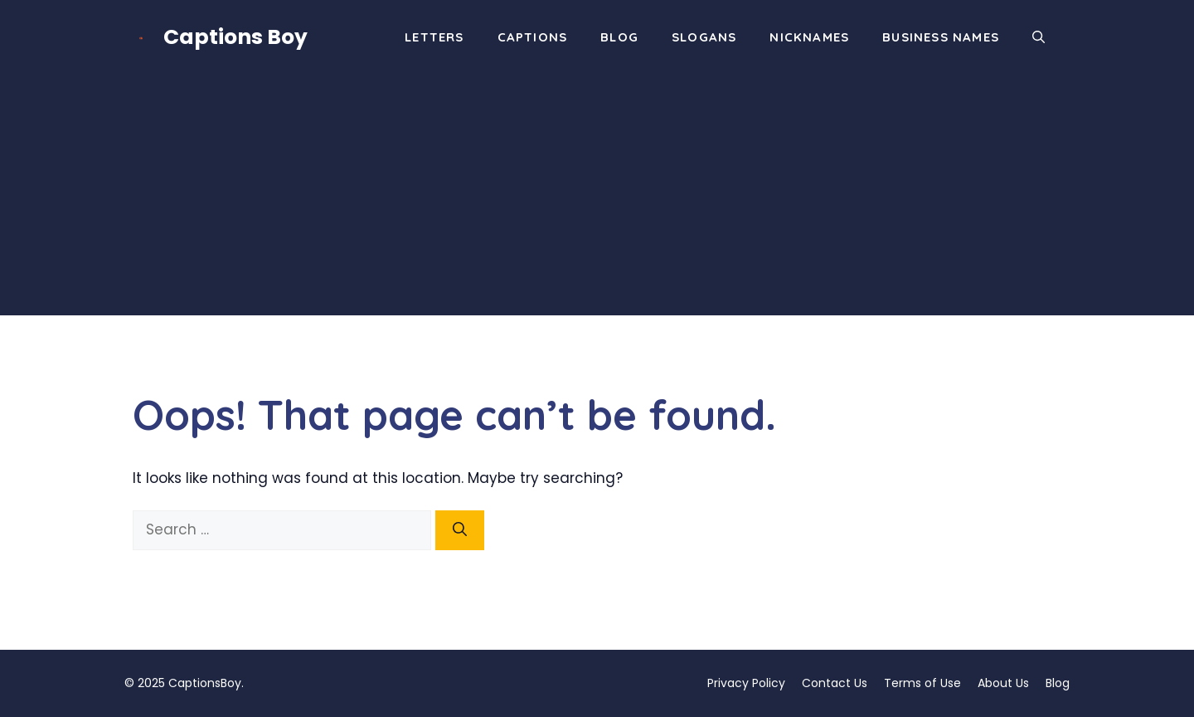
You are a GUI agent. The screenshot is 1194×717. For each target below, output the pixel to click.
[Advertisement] (597, 199)
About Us (1003, 683)
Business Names (940, 37)
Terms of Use (922, 683)
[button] (1038, 37)
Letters (434, 37)
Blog (619, 37)
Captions (533, 37)
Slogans (704, 37)
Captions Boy (235, 36)
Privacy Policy (746, 683)
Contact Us (834, 683)
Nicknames (809, 37)
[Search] (459, 530)
